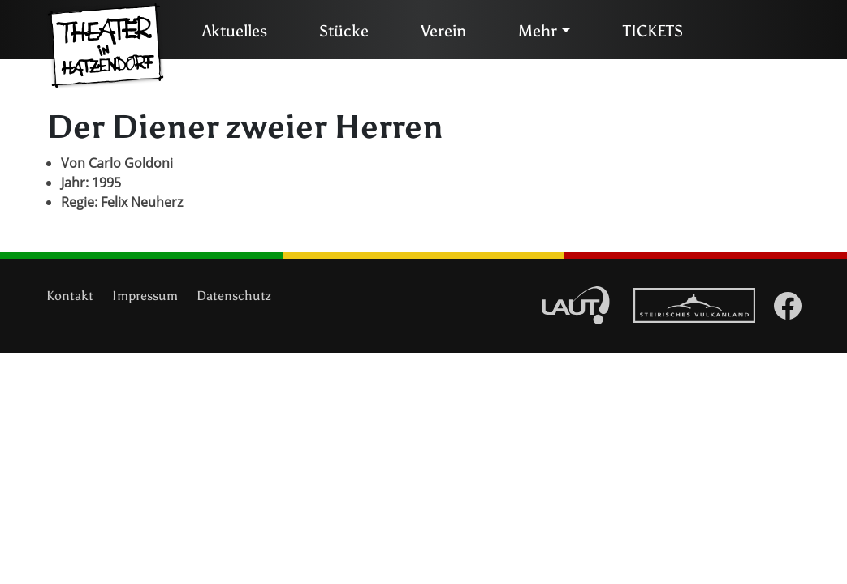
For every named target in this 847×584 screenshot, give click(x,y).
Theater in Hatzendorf (105, 46)
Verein (443, 31)
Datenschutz (234, 295)
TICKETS (653, 31)
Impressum (145, 295)
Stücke (344, 31)
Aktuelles (234, 31)
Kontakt (69, 295)
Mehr (537, 31)
